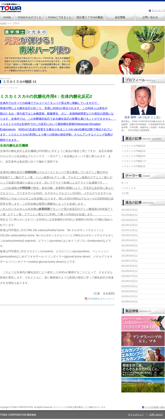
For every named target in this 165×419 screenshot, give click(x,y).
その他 (125, 193)
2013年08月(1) (129, 250)
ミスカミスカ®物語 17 (133, 161)
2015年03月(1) (129, 286)
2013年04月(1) (129, 240)
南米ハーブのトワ (10, 7)
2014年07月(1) (129, 276)
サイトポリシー (136, 414)
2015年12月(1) (129, 296)
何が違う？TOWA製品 (90, 17)
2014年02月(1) (129, 265)
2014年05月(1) (129, 271)
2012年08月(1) (129, 215)
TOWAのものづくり (29, 17)
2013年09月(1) (129, 255)
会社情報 (120, 17)
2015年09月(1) (129, 291)
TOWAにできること (59, 17)
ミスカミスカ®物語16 (133, 166)
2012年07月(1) (129, 209)
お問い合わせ (150, 17)
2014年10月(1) (129, 281)
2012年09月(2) (129, 220)
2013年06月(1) (129, 245)
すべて (125, 182)
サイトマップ (158, 10)
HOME (7, 17)
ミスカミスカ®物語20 (133, 145)
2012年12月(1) (129, 230)
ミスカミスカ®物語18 (133, 156)
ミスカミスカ (12, 88)
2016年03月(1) (129, 301)
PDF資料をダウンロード (101, 298)
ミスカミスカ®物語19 (133, 151)
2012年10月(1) (129, 225)
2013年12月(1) (129, 260)
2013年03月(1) (129, 235)
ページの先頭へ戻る (155, 407)
